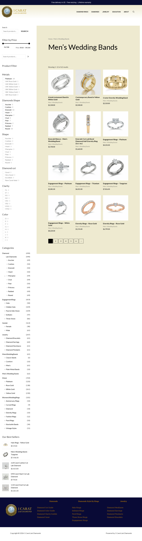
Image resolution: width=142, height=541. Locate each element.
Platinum (8, 79)
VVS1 (7, 206)
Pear (7, 120)
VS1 (6, 201)
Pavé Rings (10, 420)
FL (6, 190)
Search (4, 27)
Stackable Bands (12, 424)
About (126, 12)
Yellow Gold (10, 393)
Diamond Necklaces (13, 346)
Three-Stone (10, 319)
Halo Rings (76, 507)
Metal (4, 378)
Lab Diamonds (11, 257)
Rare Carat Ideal (11, 180)
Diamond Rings (82, 12)
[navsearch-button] (133, 11)
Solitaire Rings (78, 510)
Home (50, 39)
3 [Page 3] (60, 241)
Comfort (9, 361)
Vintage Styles (11, 428)
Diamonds (95, 12)
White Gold (10, 389)
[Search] (28, 56)
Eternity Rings (11, 413)
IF (6, 193)
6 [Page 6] (76, 241)
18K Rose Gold (10, 95)
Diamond (5, 253)
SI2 (6, 198)
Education (116, 12)
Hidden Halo (11, 307)
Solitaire (9, 315)
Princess (8, 123)
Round (7, 129)
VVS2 (7, 209)
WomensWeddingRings (11, 397)
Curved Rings (11, 405)
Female (8, 326)
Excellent (8, 178)
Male (8, 330)
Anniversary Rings (12, 401)
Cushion (8, 107)
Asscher (8, 104)
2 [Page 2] (55, 241)
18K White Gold (11, 89)
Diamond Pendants (13, 350)
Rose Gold (10, 385)
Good (7, 172)
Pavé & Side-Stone (13, 311)
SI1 (6, 195)
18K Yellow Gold (11, 92)
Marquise (8, 115)
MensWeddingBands (10, 354)
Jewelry (105, 12)
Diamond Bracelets (13, 338)
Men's (8, 365)
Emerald (8, 110)
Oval (7, 118)
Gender (5, 323)
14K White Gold (11, 84)
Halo (8, 303)
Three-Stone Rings (79, 517)
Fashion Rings (11, 416)
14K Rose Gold (10, 81)
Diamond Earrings (12, 342)
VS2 (6, 203)
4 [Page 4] (65, 241)
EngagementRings (9, 299)
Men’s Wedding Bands (10, 374)
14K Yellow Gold (11, 87)
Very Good (9, 175)
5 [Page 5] (70, 241)
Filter (6, 47)
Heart (7, 112)
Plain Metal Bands (13, 369)
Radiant (8, 126)
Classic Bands (11, 358)
